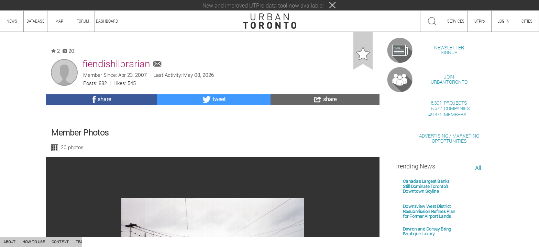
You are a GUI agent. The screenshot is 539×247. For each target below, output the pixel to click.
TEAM (81, 241)
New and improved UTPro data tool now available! (263, 5)
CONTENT (60, 241)
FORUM (83, 21)
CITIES (526, 21)
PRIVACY (100, 241)
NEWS (12, 21)
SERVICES (455, 21)
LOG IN (503, 21)
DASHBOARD (107, 21)
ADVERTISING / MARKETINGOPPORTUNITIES (449, 217)
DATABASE (35, 21)
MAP (59, 21)
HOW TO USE (33, 241)
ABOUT (9, 241)
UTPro (479, 21)
